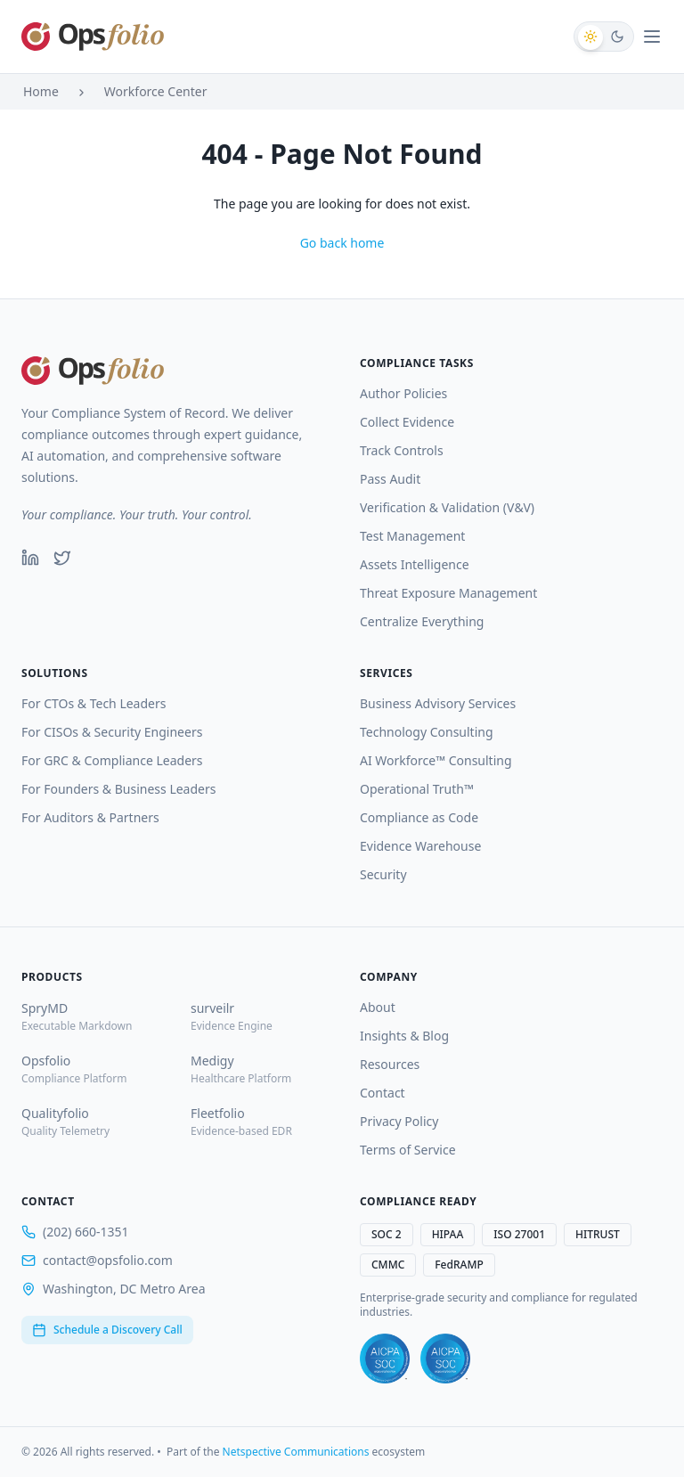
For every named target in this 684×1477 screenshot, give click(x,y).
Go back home (342, 242)
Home (41, 91)
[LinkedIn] (30, 558)
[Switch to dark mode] (604, 36)
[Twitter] (62, 558)
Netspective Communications (296, 1451)
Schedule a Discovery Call (107, 1329)
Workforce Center (156, 91)
